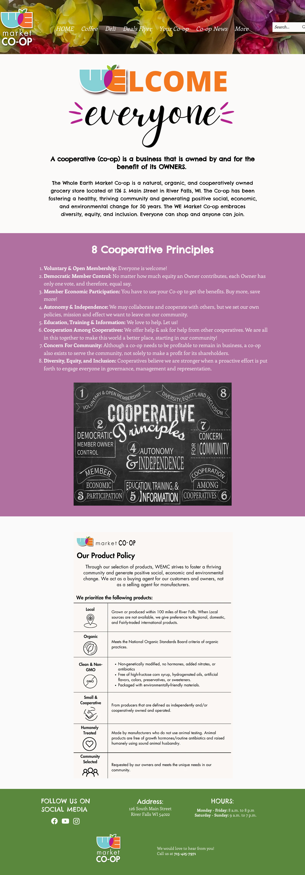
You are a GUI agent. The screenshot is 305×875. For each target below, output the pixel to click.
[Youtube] (65, 821)
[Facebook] (54, 821)
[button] (211, 28)
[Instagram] (76, 821)
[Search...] (282, 27)
